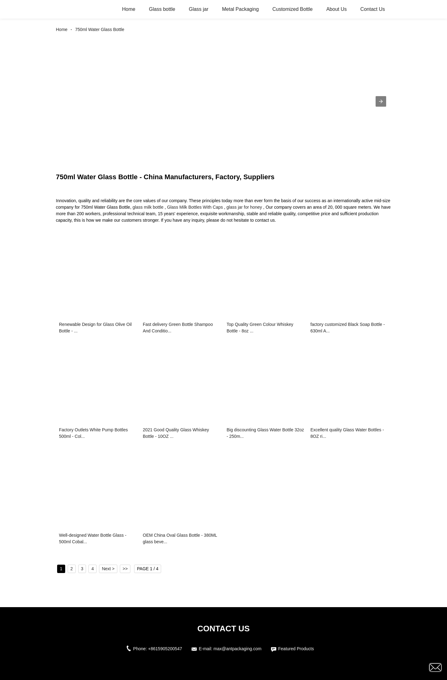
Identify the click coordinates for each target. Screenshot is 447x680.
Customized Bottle (292, 9)
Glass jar (198, 9)
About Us (336, 9)
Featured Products (296, 648)
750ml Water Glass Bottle (99, 29)
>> (125, 568)
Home (128, 9)
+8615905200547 (165, 648)
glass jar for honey (244, 207)
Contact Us (372, 9)
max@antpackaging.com (237, 648)
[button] (381, 101)
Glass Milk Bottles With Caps (195, 207)
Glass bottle (162, 9)
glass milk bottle (148, 207)
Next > (108, 568)
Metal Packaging (240, 9)
